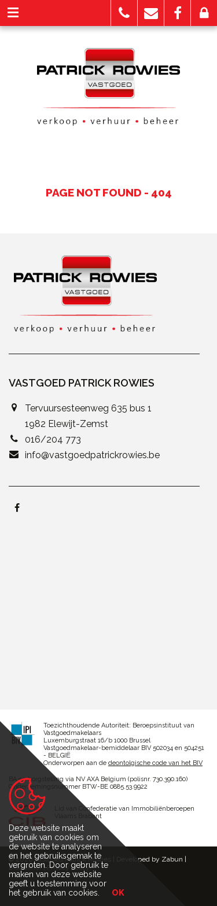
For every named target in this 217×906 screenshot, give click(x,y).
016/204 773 (53, 439)
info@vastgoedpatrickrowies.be (92, 455)
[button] (124, 13)
